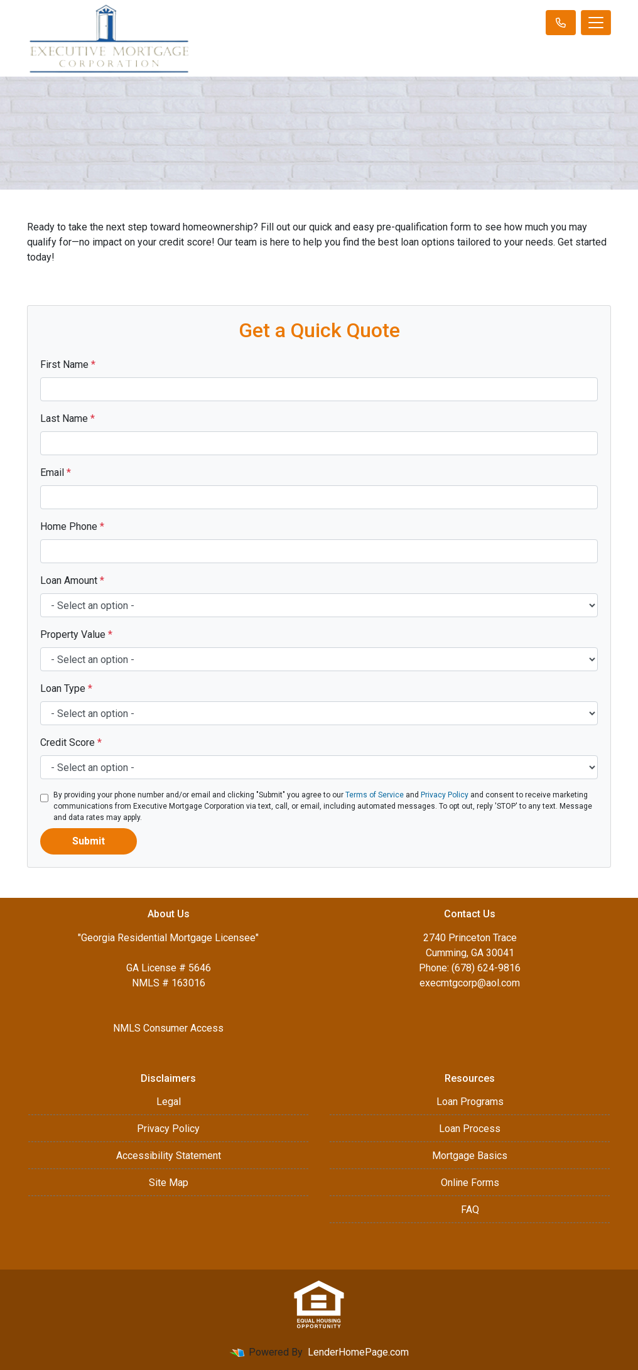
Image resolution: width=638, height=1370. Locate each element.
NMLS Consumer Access (168, 1028)
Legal (168, 1102)
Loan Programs (470, 1102)
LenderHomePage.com (358, 1352)
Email (55, 472)
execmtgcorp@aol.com (469, 983)
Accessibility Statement (168, 1156)
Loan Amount (72, 580)
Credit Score (71, 742)
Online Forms (470, 1183)
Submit (88, 841)
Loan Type (66, 688)
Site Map (168, 1183)
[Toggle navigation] (596, 22)
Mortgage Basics (469, 1156)
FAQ (470, 1210)
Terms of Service (374, 794)
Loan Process (469, 1129)
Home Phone (72, 526)
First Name (67, 364)
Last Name (67, 418)
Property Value (76, 634)
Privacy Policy (444, 794)
